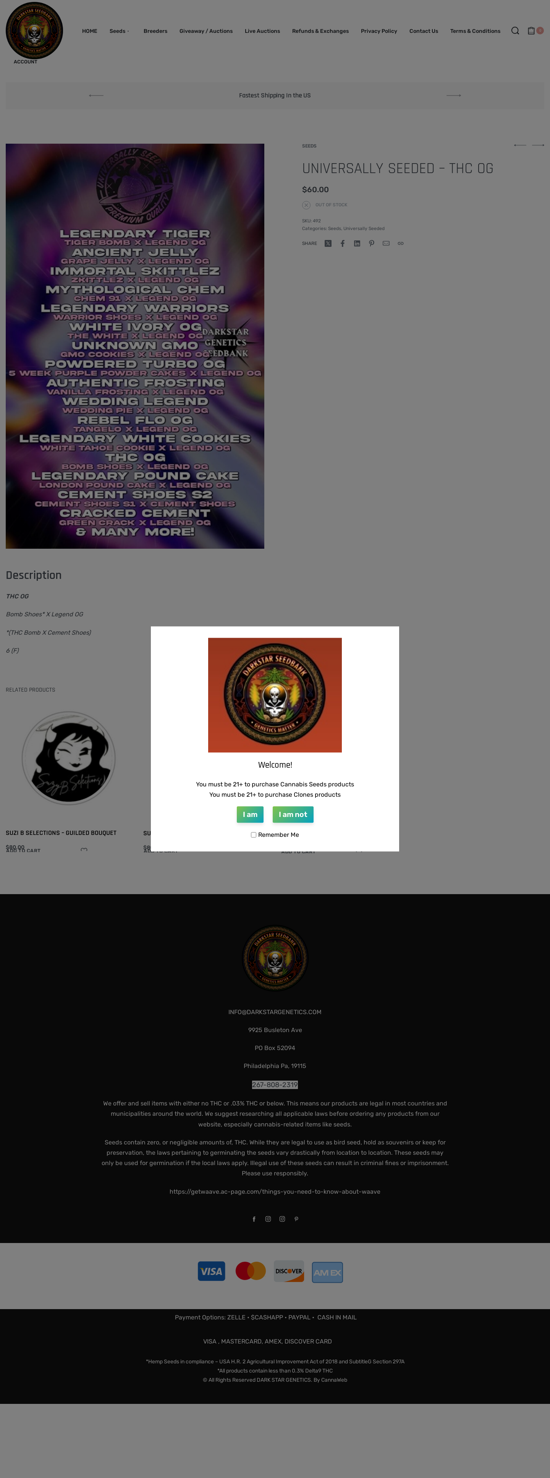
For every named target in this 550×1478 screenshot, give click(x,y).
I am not (293, 814)
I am (250, 814)
